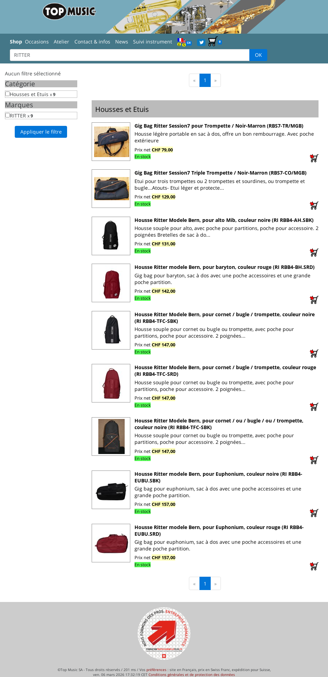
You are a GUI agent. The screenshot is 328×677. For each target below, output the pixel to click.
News (121, 41)
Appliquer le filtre (41, 131)
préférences (156, 669)
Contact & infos (92, 41)
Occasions (37, 41)
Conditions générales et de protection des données (192, 674)
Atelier (61, 41)
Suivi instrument (152, 41)
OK (258, 55)
